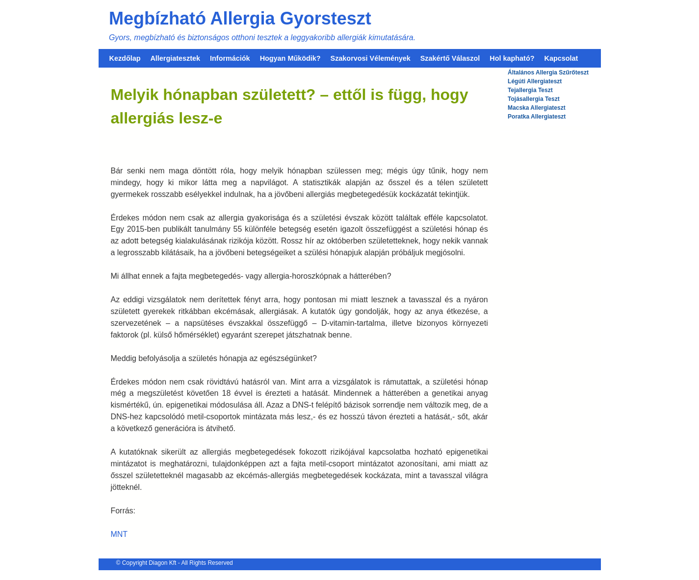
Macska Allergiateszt (537, 107)
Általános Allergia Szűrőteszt (548, 72)
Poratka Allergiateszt (537, 116)
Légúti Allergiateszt (535, 81)
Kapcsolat (561, 58)
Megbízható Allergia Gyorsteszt (240, 18)
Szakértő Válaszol (450, 58)
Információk (230, 58)
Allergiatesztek (175, 58)
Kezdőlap (125, 58)
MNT (119, 534)
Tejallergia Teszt (530, 90)
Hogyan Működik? (290, 58)
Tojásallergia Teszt (534, 99)
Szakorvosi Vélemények (371, 58)
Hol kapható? (512, 58)
